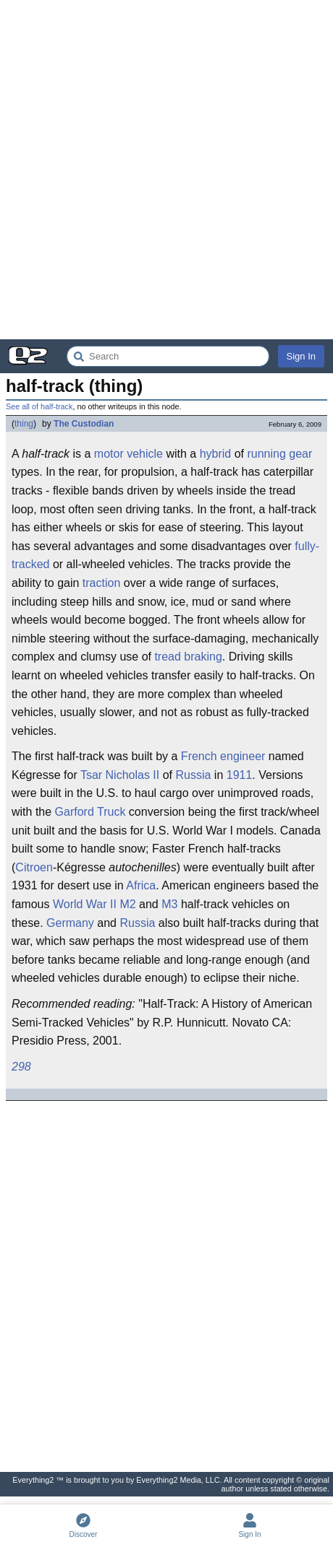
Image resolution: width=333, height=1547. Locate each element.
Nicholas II (133, 775)
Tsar (91, 775)
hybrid (216, 454)
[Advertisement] (166, 170)
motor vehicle (128, 454)
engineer (242, 756)
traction (101, 583)
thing (23, 424)
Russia (193, 775)
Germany (70, 923)
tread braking (188, 656)
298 (21, 1066)
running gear (279, 454)
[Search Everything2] (168, 356)
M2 (127, 904)
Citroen (34, 867)
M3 (169, 904)
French (199, 756)
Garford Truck (90, 812)
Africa (141, 885)
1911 (240, 775)
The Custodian (84, 424)
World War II (85, 904)
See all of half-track (39, 406)
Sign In (301, 356)
